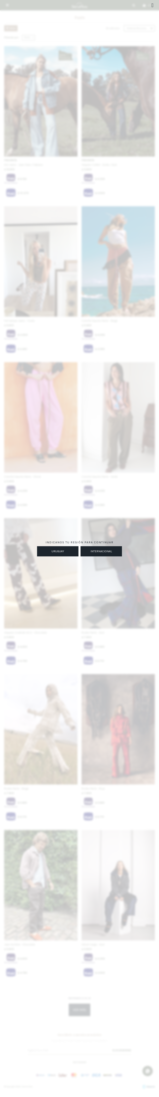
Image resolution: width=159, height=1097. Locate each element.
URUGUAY (58, 551)
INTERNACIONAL (101, 551)
